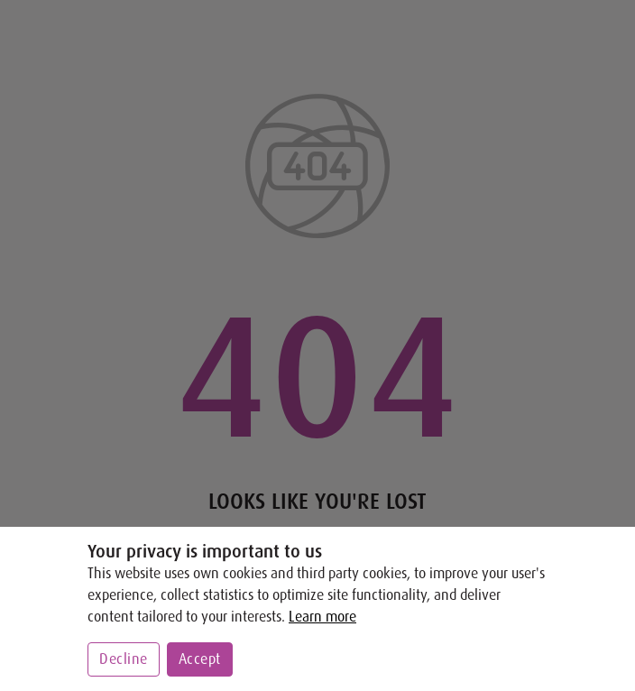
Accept (200, 659)
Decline (123, 659)
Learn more (322, 617)
